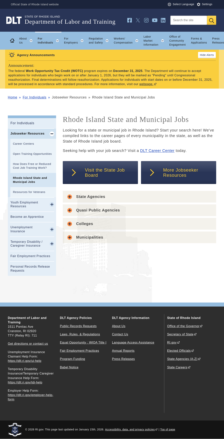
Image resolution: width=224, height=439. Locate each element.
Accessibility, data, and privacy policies (130, 429)
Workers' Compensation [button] (127, 40)
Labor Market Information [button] (155, 40)
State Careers (177, 367)
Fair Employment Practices (30, 256)
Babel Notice (69, 367)
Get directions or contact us (28, 343)
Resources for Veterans (29, 192)
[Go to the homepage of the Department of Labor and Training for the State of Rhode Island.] (16, 20)
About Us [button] (27, 40)
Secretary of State (180, 334)
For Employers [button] (75, 40)
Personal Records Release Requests (30, 268)
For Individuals (34, 97)
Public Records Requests (78, 326)
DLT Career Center (157, 150)
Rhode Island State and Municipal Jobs (30, 179)
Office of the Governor (183, 326)
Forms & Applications (199, 40)
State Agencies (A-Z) (182, 359)
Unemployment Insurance (21, 229)
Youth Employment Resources (24, 204)
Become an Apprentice (27, 216)
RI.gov (172, 342)
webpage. (146, 84)
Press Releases (123, 359)
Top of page (167, 429)
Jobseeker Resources (27, 133)
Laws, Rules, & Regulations (80, 334)
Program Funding (72, 359)
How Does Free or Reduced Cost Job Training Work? (32, 165)
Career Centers (23, 143)
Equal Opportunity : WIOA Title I (83, 342)
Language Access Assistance (133, 342)
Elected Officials (179, 350)
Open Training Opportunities (32, 153)
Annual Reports (123, 350)
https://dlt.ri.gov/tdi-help (25, 382)
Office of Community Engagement (177, 40)
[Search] (188, 20)
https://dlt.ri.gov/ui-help (24, 360)
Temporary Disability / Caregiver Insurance (26, 243)
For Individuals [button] (49, 40)
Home (12, 97)
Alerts (210, 54)
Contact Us (120, 334)
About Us (118, 326)
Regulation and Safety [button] (100, 40)
